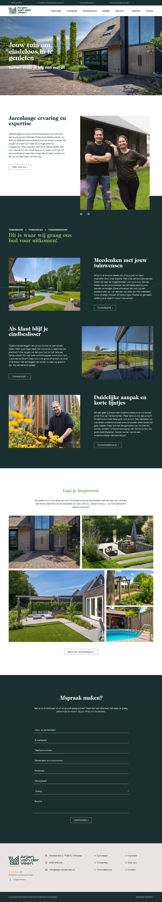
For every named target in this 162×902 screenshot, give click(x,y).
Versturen (81, 820)
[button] (81, 214)
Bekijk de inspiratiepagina (81, 652)
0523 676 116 (55, 862)
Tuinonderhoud (108, 445)
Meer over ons (20, 167)
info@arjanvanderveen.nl (62, 869)
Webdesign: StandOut (144, 897)
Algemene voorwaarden (47, 897)
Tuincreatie (105, 308)
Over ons (131, 862)
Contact (130, 869)
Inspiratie (131, 855)
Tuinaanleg (20, 376)
